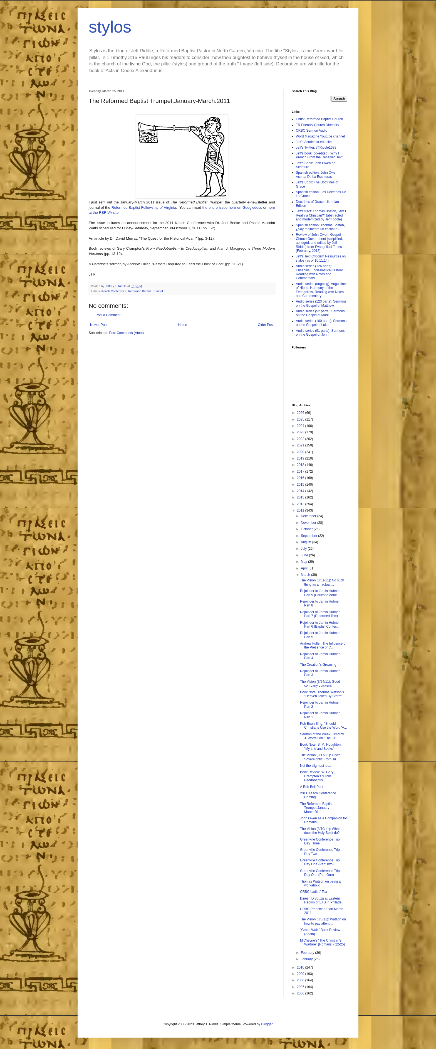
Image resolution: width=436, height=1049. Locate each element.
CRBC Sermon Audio (311, 130)
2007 (301, 987)
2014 (301, 491)
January (307, 959)
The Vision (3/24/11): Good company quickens (320, 683)
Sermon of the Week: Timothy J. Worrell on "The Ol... (322, 736)
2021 (301, 445)
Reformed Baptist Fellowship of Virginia (144, 207)
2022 (301, 439)
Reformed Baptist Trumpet (145, 291)
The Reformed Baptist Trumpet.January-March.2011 (316, 808)
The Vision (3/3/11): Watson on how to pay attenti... (323, 921)
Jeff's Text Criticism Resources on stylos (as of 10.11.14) (321, 258)
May (304, 562)
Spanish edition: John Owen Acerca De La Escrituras (316, 174)
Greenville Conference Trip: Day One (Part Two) (320, 862)
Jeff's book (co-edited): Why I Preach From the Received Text (319, 155)
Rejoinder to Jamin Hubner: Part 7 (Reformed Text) (320, 614)
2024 (301, 426)
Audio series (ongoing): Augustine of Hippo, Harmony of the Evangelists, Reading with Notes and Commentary (321, 290)
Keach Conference (113, 291)
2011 (301, 510)
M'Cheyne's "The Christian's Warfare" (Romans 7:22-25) (322, 942)
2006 (301, 993)
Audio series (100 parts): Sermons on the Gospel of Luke (321, 323)
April (304, 568)
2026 (301, 413)
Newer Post (98, 325)
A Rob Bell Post (311, 787)
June (305, 555)
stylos (110, 27)
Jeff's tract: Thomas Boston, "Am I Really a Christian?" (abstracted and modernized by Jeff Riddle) (321, 215)
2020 (301, 452)
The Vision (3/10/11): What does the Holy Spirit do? (320, 831)
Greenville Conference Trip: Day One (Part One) (320, 873)
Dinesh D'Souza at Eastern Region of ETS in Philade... (322, 900)
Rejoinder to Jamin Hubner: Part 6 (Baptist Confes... (320, 624)
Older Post (266, 325)
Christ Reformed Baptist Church (319, 119)
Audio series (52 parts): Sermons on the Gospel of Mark (320, 313)
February (308, 953)
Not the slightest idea (315, 766)
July (304, 549)
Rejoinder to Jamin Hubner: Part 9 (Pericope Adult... (320, 593)
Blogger (266, 1024)
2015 (301, 485)
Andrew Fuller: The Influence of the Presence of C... (323, 645)
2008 (301, 980)
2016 (301, 478)
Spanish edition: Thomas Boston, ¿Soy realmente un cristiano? (320, 227)
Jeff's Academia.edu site (314, 142)
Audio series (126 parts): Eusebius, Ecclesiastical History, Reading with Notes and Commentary (319, 272)
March (306, 575)
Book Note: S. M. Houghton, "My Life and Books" (320, 746)
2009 (301, 974)
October (307, 529)
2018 (301, 465)
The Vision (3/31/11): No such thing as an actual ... (322, 582)
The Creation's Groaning (318, 665)
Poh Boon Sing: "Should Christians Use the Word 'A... (323, 725)
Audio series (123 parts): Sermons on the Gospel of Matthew (321, 303)
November (309, 523)
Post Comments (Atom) (126, 333)
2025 (301, 419)
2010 (301, 967)
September (309, 536)
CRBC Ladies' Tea (313, 892)
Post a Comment (108, 315)
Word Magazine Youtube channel (320, 136)
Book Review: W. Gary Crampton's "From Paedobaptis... (316, 776)
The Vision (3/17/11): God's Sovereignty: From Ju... (320, 757)
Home (182, 325)
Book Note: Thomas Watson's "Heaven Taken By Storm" (322, 694)
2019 (301, 458)
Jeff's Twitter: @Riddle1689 (316, 147)
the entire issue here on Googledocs (232, 207)
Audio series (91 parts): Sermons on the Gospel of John (320, 332)
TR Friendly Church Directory (317, 125)
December (309, 516)
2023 (301, 432)
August (306, 542)
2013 (301, 497)
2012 (301, 504)
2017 (301, 471)
